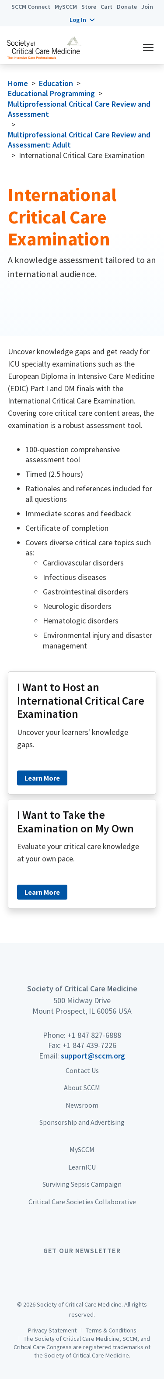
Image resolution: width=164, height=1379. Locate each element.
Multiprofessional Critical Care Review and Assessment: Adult (79, 140)
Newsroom (82, 1105)
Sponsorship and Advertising (82, 1122)
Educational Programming (51, 93)
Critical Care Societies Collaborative (82, 1201)
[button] (82, 19)
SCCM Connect (30, 7)
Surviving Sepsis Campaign (82, 1184)
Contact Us (82, 1070)
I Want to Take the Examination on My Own (75, 821)
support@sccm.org (93, 1056)
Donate (127, 7)
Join (147, 7)
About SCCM (82, 1087)
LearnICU (82, 1167)
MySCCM (66, 7)
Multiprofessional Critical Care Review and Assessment (79, 109)
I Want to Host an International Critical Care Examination (80, 700)
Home (18, 83)
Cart (106, 7)
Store (88, 7)
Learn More (42, 778)
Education (56, 83)
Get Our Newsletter (81, 1250)
